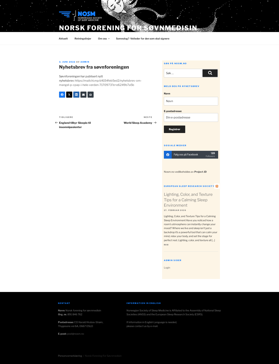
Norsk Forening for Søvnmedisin (128, 28)
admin (84, 62)
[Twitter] (69, 95)
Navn (167, 93)
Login (167, 267)
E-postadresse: (191, 116)
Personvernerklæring (70, 355)
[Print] (91, 95)
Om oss (104, 38)
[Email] (83, 95)
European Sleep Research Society (189, 186)
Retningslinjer (83, 38)
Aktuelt (63, 38)
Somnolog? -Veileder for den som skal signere (142, 38)
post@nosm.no (75, 333)
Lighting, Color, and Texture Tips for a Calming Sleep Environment (188, 200)
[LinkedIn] (76, 95)
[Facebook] (62, 95)
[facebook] (191, 155)
